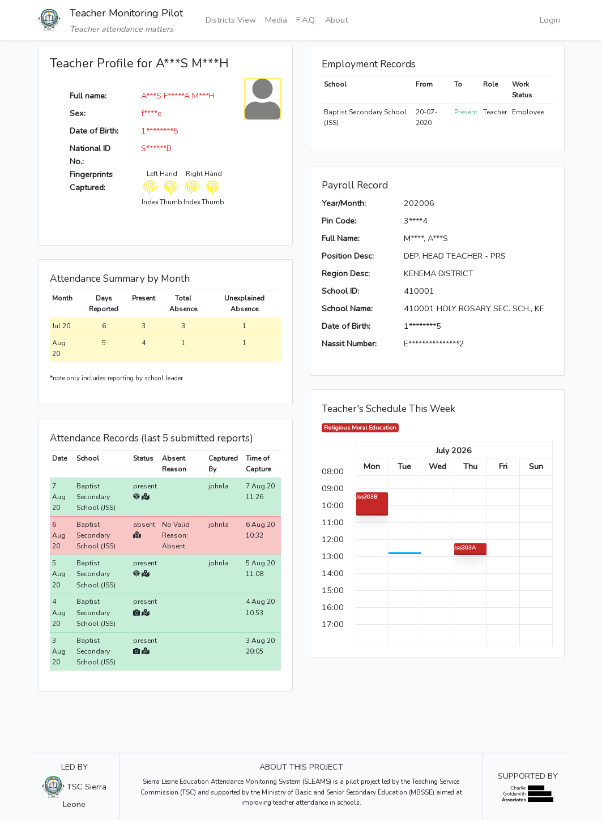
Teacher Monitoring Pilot (126, 13)
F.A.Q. (306, 19)
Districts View (231, 19)
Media (276, 19)
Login (550, 19)
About (336, 19)
